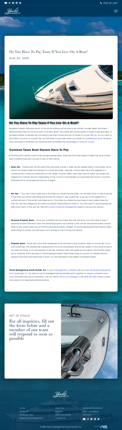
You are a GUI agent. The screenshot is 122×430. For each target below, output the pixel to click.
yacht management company (63, 270)
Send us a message (68, 277)
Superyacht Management (31, 418)
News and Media (63, 415)
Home (22, 408)
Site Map (87, 415)
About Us (59, 408)
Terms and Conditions (92, 408)
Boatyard (24, 412)
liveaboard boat (94, 139)
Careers (59, 412)
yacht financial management (63, 207)
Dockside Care (26, 415)
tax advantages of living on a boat (78, 142)
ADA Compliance (91, 412)
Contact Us (60, 418)
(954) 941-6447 (109, 3)
